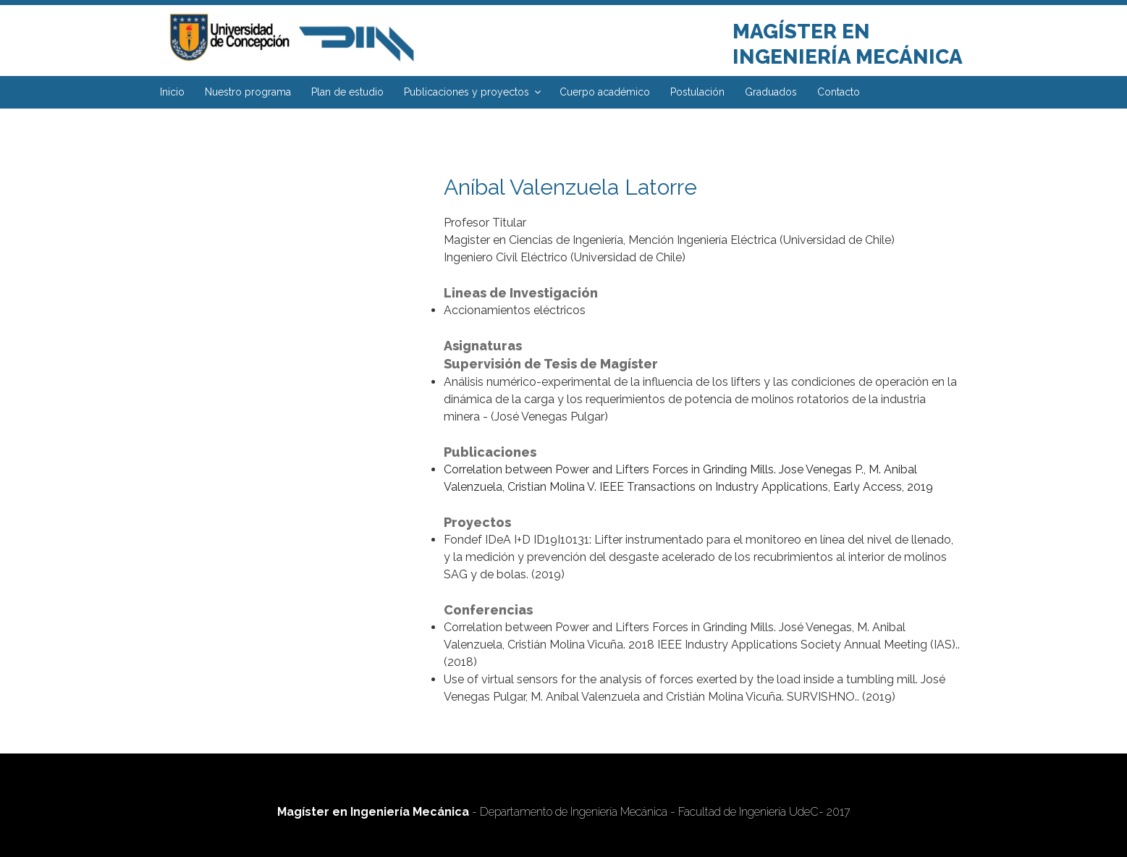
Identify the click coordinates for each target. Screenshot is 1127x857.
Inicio (172, 92)
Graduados (771, 92)
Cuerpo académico (605, 92)
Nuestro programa (248, 92)
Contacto (838, 92)
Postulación (697, 92)
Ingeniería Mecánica (848, 57)
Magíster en (801, 31)
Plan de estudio (347, 92)
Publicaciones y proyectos (473, 92)
